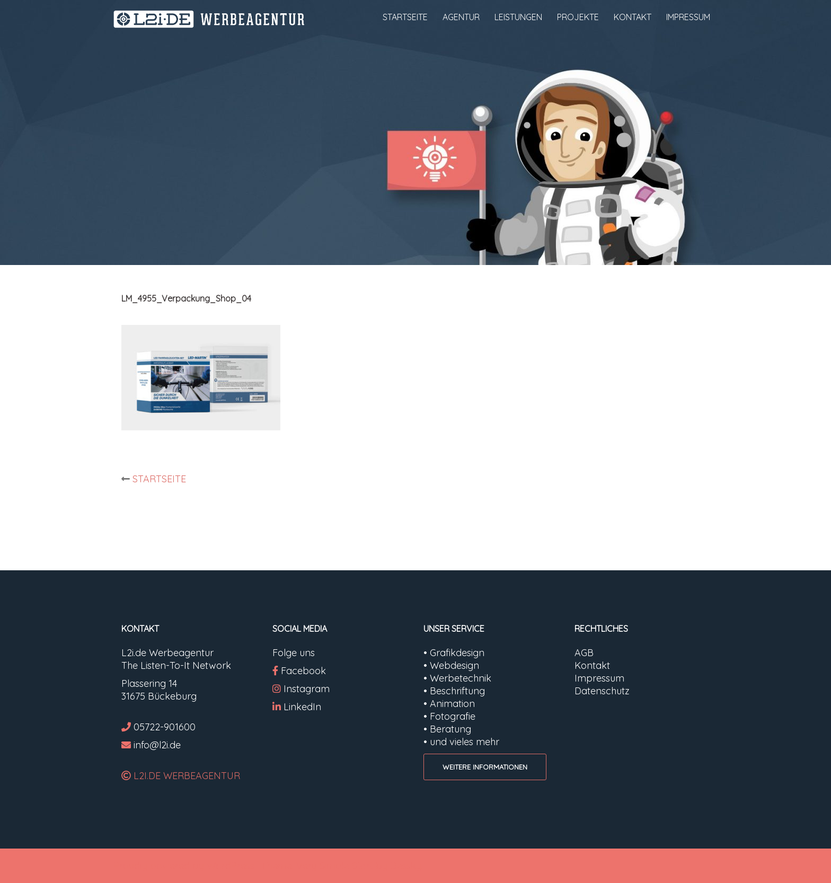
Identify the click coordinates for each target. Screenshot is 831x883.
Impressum (599, 678)
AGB (584, 653)
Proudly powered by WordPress (183, 866)
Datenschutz (602, 691)
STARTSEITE (405, 17)
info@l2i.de (157, 745)
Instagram (301, 689)
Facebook (303, 671)
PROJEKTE (578, 17)
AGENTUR (461, 17)
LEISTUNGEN (518, 17)
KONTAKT (632, 17)
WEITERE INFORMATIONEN (485, 767)
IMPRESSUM (688, 17)
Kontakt (592, 665)
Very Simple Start (334, 866)
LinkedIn (302, 707)
